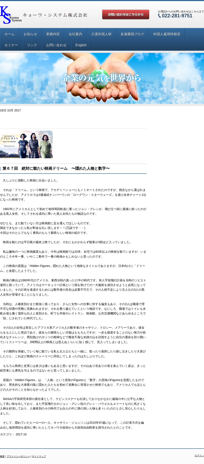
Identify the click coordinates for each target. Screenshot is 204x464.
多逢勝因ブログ (132, 34)
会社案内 (75, 34)
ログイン (199, 455)
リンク (32, 45)
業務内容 (53, 34)
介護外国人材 (101, 34)
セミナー (11, 45)
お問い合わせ (56, 45)
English (80, 45)
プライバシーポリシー (18, 456)
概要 (2, 456)
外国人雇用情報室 (166, 34)
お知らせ (30, 34)
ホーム (9, 34)
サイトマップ (39, 456)
